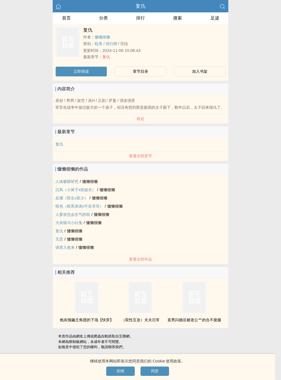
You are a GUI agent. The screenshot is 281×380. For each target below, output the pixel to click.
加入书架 (199, 71)
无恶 (59, 239)
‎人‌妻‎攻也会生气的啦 (72, 214)
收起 (140, 118)
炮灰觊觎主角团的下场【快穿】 (87, 320)
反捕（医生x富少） (71, 198)
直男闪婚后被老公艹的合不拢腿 (194, 320)
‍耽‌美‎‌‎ (98, 43)
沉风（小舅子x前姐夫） (75, 190)
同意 (155, 371)
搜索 (177, 18)
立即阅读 (81, 71)
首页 (66, 18)
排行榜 (111, 43)
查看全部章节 (140, 156)
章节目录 (140, 71)
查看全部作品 (140, 259)
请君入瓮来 (65, 247)
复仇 (140, 6)
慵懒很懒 (102, 37)
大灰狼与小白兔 (68, 222)
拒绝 (120, 371)
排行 (140, 18)
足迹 (214, 18)
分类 (103, 18)
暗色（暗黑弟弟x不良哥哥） (79, 206)
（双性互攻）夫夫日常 (140, 320)
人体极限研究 (66, 181)
